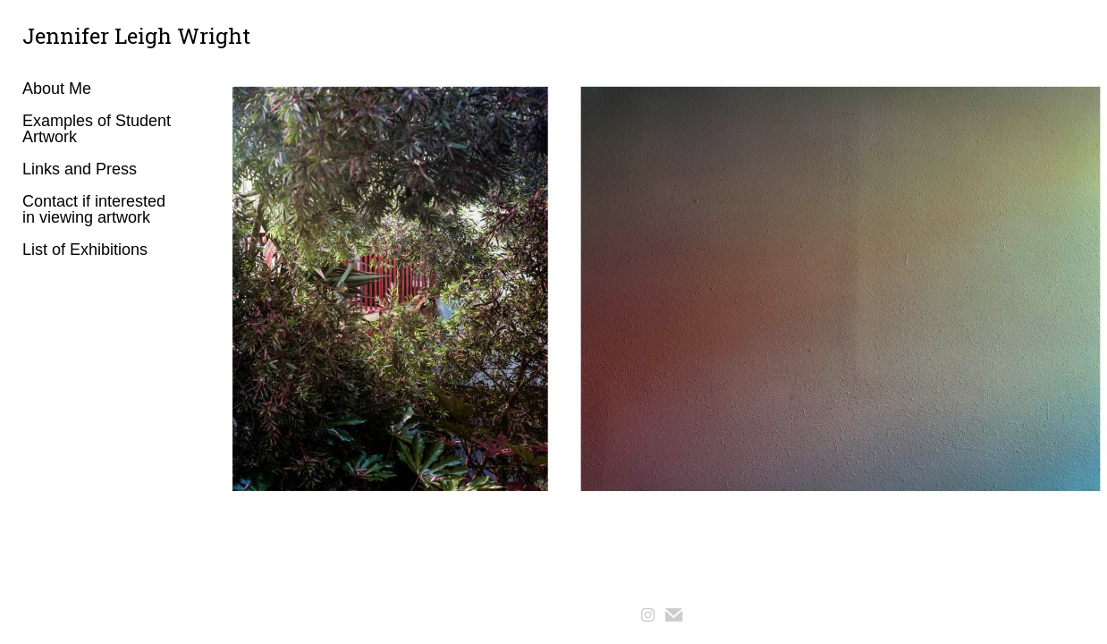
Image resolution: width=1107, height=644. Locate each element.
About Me (56, 88)
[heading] (67, 35)
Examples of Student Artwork (96, 129)
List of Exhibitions (85, 249)
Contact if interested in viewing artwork (93, 209)
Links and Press (79, 169)
